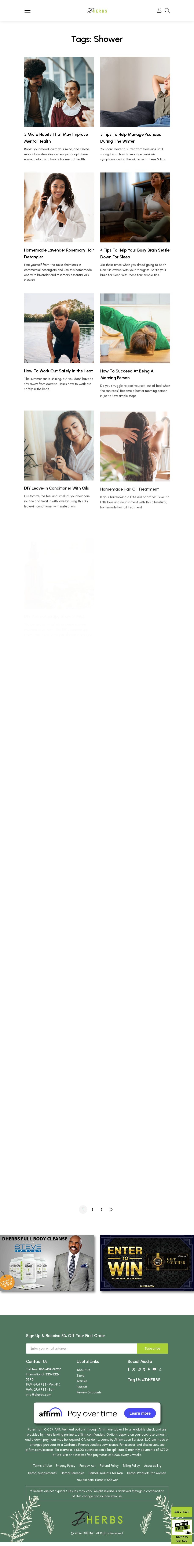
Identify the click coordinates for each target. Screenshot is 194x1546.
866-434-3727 (50, 1369)
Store (80, 1376)
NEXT (111, 1209)
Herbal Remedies (72, 1473)
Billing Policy (131, 1466)
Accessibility (152, 1466)
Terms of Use (42, 1466)
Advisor (182, 1512)
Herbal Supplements (42, 1473)
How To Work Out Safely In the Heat (58, 391)
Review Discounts (89, 1392)
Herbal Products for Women (146, 1473)
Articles (82, 1381)
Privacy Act (88, 1466)
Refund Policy (109, 1466)
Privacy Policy (65, 1466)
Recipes (82, 1387)
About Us (83, 1370)
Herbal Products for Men (106, 1473)
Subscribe (153, 1348)
